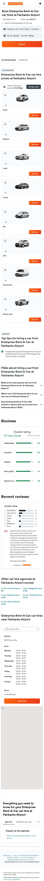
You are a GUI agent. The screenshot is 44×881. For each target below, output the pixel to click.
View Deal (35, 115)
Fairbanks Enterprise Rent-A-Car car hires (20, 860)
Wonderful (11, 510)
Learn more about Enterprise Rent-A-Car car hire (21, 837)
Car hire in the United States (29, 855)
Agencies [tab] (8, 822)
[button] (4, 3)
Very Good (11, 513)
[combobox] (9, 19)
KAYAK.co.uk (7, 855)
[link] (22, 701)
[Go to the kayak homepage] (15, 3)
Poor (9, 526)
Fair (8, 521)
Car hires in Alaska (13, 857)
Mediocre (11, 523)
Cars (15, 855)
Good (9, 516)
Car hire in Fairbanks (27, 857)
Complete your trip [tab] (23, 822)
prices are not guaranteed (12, 879)
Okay (9, 518)
